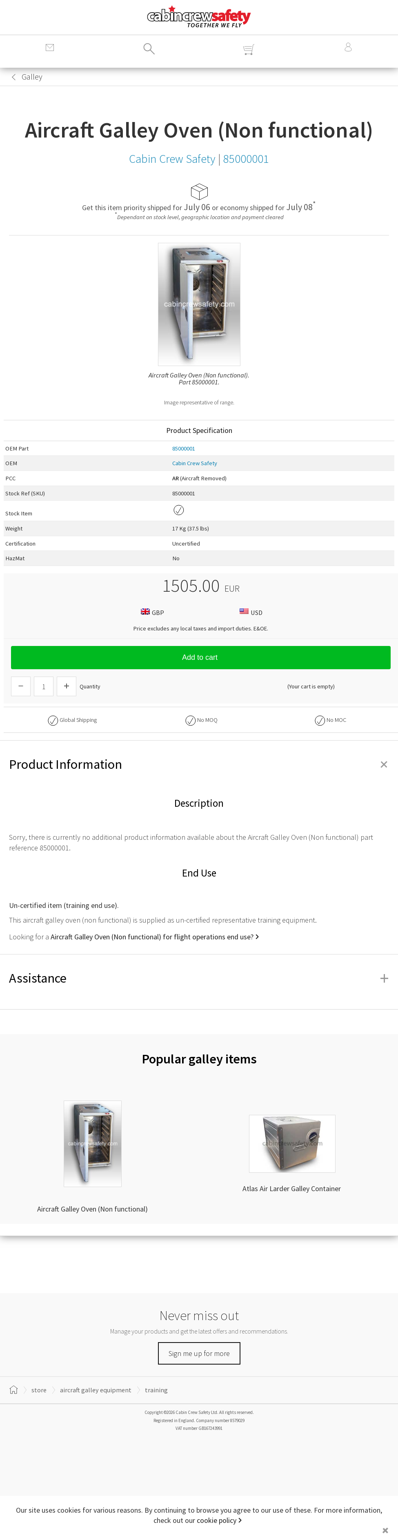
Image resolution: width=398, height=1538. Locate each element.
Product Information (199, 764)
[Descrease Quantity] (21, 686)
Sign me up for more (199, 1353)
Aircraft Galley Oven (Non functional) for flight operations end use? (152, 936)
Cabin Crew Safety (194, 463)
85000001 (183, 448)
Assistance (199, 978)
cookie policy (216, 1520)
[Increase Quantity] (66, 686)
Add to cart (201, 657)
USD (250, 612)
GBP (151, 612)
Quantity (90, 686)
